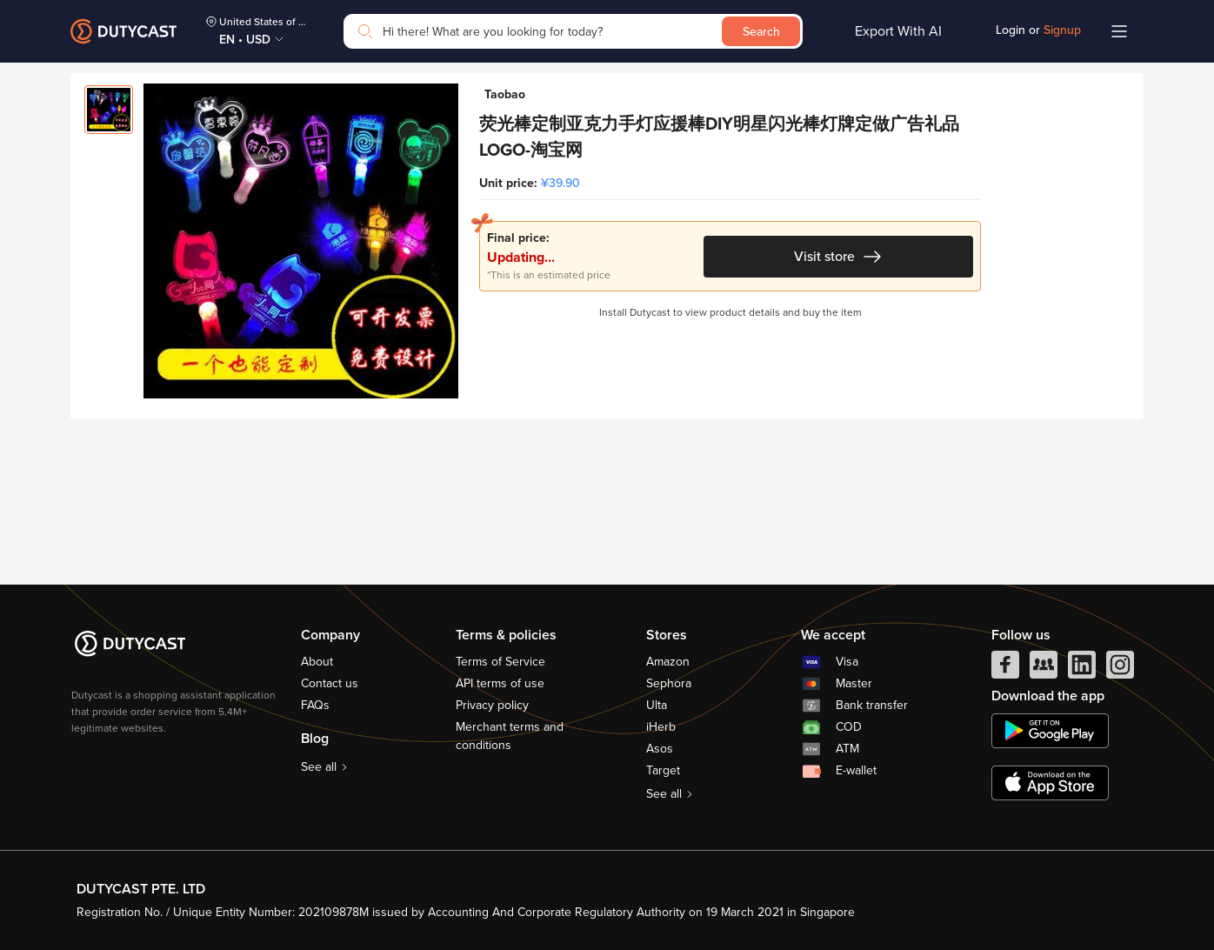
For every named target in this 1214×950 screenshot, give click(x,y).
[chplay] (1050, 731)
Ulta (656, 705)
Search (761, 31)
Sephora (668, 683)
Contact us (329, 683)
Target (663, 770)
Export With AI (898, 31)
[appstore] (1050, 783)
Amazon (668, 661)
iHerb (661, 726)
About (317, 661)
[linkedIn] (1082, 669)
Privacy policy (492, 705)
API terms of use (500, 683)
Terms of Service (500, 661)
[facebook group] (1043, 669)
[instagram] (1120, 669)
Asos (659, 748)
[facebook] (1005, 669)
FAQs (315, 705)
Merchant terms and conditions (510, 736)
